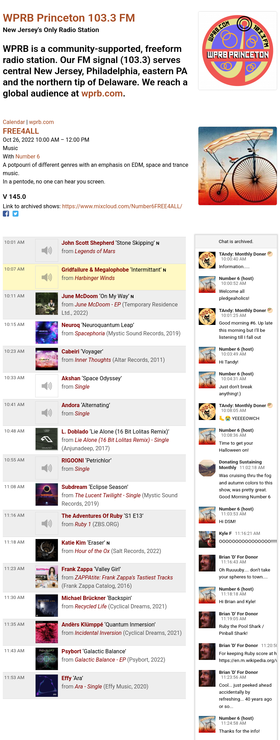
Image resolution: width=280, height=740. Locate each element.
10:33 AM (14, 377)
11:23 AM (14, 568)
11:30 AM (14, 597)
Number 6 (27, 156)
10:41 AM (14, 404)
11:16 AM (14, 515)
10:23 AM (14, 351)
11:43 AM (14, 650)
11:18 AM (14, 542)
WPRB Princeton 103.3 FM (69, 17)
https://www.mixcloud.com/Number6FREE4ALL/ (122, 206)
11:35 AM (14, 624)
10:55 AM (14, 459)
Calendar (14, 122)
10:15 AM (14, 324)
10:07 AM (14, 269)
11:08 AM (14, 486)
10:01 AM (14, 242)
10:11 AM (14, 295)
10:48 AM (14, 431)
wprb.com (102, 93)
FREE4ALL (21, 130)
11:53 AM (14, 677)
